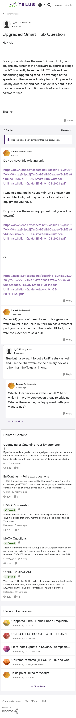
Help (44, 701)
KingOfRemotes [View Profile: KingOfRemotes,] (36, 664)
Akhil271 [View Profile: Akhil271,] (32, 638)
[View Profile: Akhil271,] (6, 636)
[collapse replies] (38, 148)
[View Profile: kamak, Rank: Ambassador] (6, 153)
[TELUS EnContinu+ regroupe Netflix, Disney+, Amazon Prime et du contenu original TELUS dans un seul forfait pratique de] (38, 484)
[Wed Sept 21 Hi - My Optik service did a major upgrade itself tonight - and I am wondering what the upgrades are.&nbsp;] (38, 584)
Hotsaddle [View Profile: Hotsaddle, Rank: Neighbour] (8, 591)
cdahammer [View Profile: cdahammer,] (34, 651)
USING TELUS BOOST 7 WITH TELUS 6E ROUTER (39, 634)
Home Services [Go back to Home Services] (10, 13)
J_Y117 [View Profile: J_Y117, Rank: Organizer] (16, 22)
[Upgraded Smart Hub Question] (16, 155)
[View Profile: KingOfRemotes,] (6, 662)
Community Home (11, 701)
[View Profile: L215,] (6, 623)
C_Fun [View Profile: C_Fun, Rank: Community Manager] (6, 491)
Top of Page (31, 701)
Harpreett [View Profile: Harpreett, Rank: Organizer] (8, 525)
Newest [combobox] (66, 130)
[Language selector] (41, 5)
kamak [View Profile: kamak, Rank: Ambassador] (14, 151)
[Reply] (68, 121)
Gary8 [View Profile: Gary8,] (31, 677)
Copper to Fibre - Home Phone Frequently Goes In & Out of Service (39, 621)
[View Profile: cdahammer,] (6, 649)
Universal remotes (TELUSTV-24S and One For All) (40, 660)
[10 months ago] (19, 491)
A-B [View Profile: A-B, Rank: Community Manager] (5, 463)
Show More (15, 421)
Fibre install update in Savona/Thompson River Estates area (39, 647)
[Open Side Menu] (4, 5)
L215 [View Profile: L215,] (30, 625)
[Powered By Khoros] (38, 710)
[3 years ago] (14, 463)
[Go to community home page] (22, 4)
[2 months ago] (18, 625)
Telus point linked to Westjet (30, 673)
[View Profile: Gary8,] (6, 675)
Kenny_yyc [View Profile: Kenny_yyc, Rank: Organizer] (8, 558)
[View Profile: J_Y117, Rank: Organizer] (7, 24)
